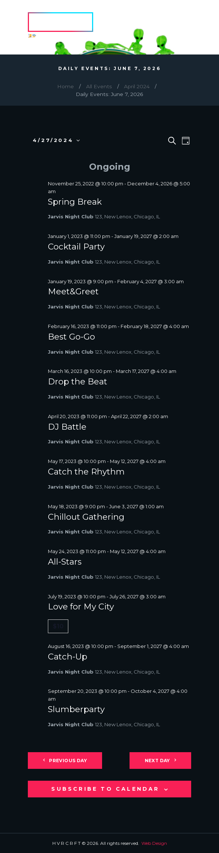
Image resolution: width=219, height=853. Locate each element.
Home (65, 86)
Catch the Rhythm (86, 471)
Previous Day (68, 760)
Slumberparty (76, 709)
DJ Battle (67, 426)
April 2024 (137, 86)
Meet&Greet (73, 291)
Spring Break (75, 201)
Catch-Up (67, 656)
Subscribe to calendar (105, 789)
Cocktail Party (76, 246)
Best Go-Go (71, 336)
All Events (99, 86)
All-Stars (65, 561)
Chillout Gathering (86, 517)
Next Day (157, 760)
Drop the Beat (77, 381)
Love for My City (81, 606)
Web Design (154, 843)
